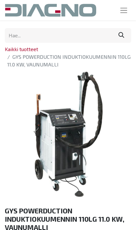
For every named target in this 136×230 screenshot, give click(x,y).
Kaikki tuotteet (21, 49)
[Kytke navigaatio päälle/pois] (123, 10)
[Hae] (121, 35)
